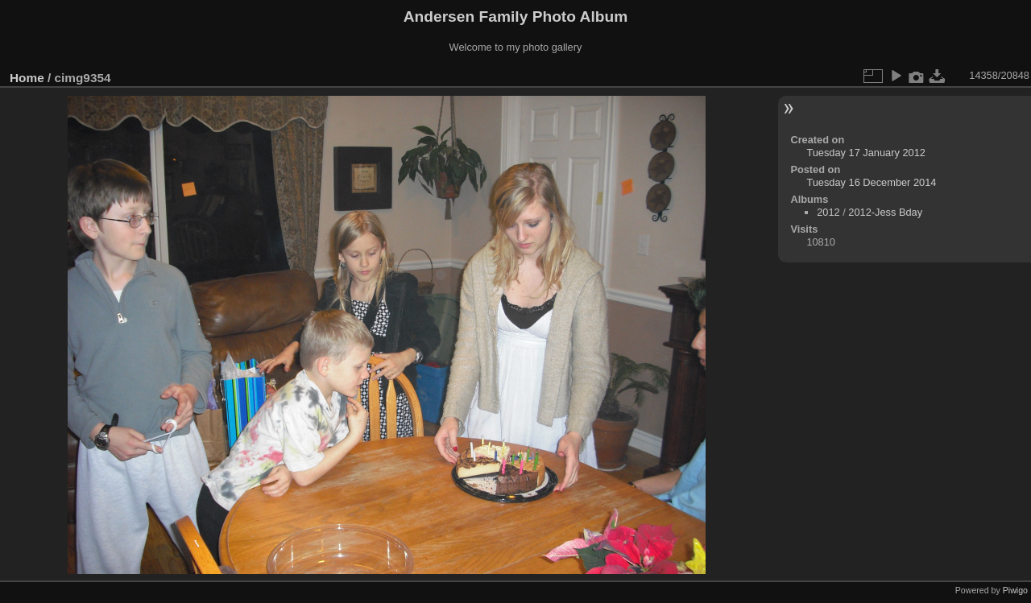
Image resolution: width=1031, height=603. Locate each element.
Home (27, 78)
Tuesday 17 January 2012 (865, 153)
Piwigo (1015, 590)
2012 (828, 212)
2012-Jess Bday (885, 212)
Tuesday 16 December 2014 (871, 182)
